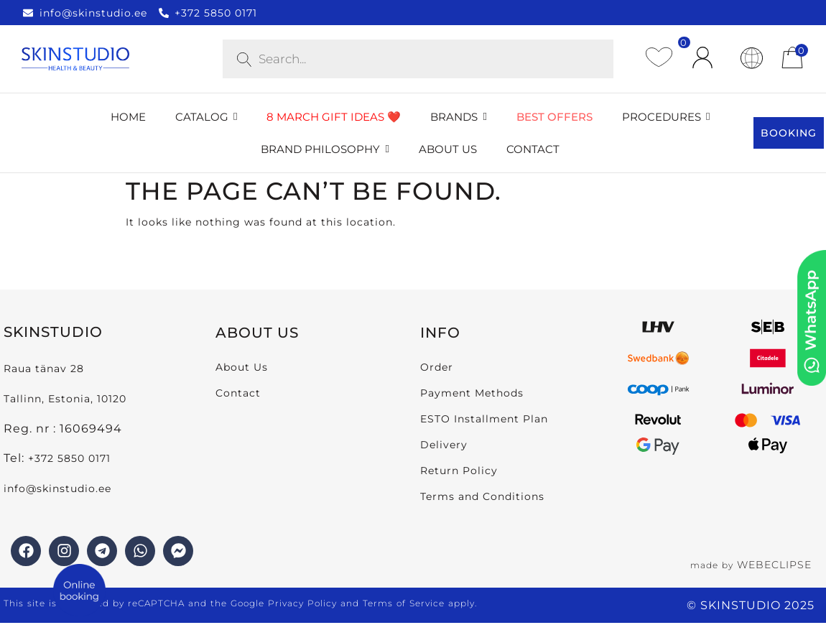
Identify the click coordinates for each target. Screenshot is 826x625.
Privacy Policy (302, 603)
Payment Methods (472, 392)
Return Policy (459, 470)
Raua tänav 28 (44, 368)
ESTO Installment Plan (484, 418)
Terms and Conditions (482, 496)
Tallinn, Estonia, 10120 (65, 398)
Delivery (444, 444)
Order (436, 367)
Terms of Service (404, 603)
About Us (241, 367)
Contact (238, 392)
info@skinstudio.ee (59, 488)
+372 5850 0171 (69, 458)
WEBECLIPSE (774, 564)
